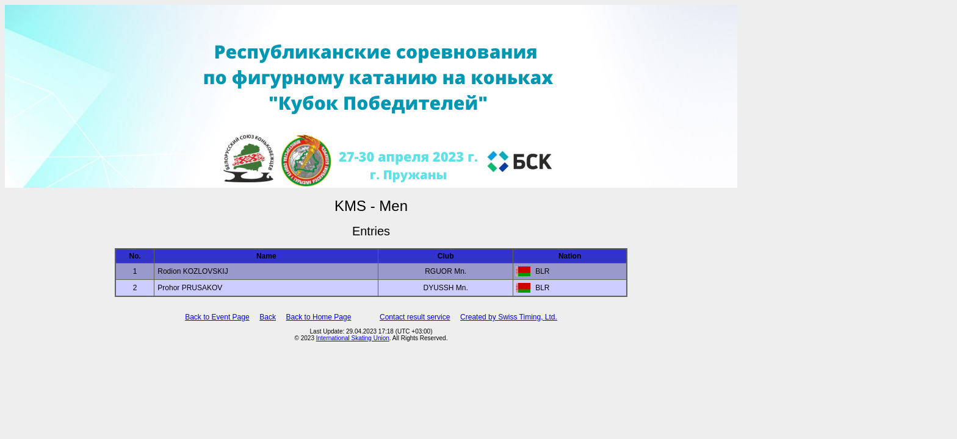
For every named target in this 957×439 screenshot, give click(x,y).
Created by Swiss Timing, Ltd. (508, 317)
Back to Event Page (217, 317)
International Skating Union (352, 338)
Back (267, 317)
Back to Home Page (319, 317)
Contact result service (415, 317)
